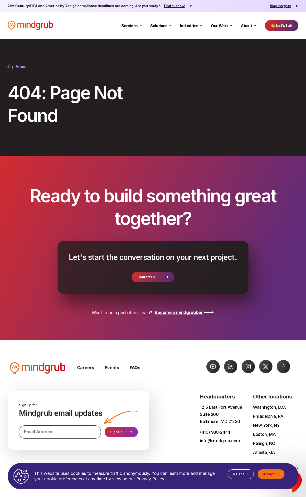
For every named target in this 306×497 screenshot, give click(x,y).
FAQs (135, 367)
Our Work (219, 25)
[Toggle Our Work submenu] (231, 26)
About (246, 25)
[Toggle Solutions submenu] (170, 26)
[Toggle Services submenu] (141, 26)
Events (112, 367)
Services (129, 25)
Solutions (158, 25)
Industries (189, 25)
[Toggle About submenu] (255, 26)
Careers (85, 367)
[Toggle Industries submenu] (201, 26)
